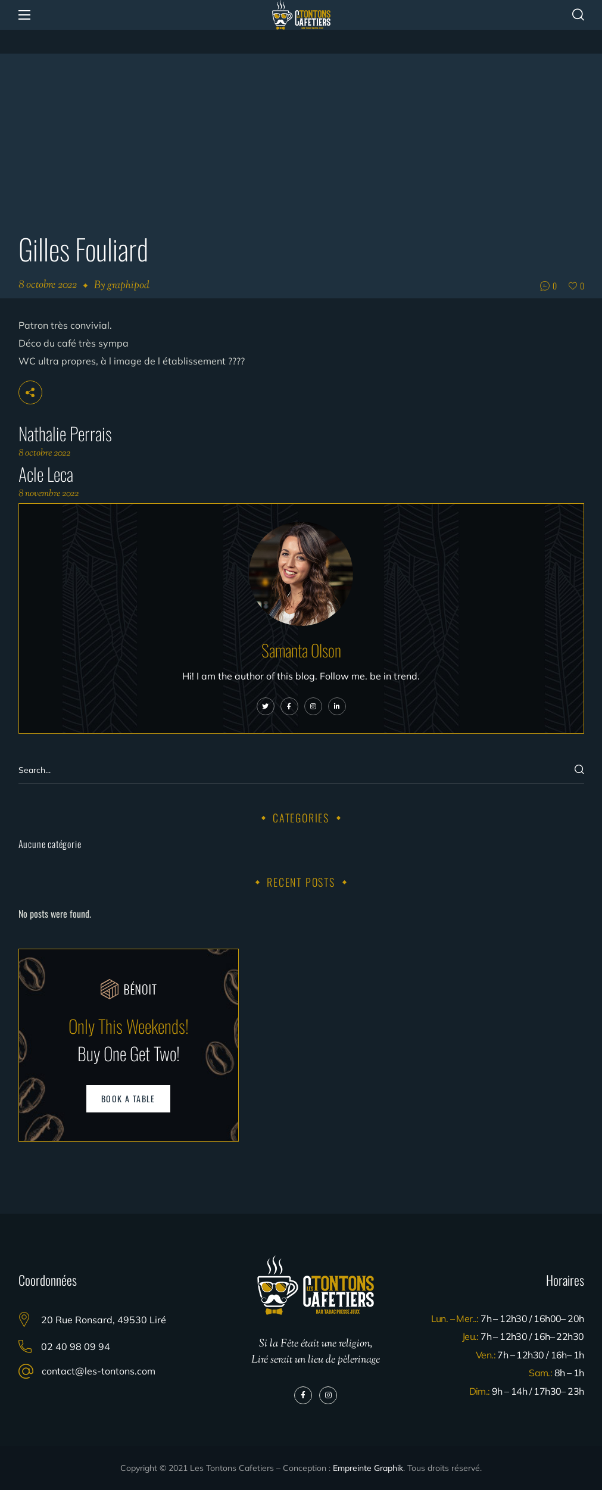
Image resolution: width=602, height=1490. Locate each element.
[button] (578, 15)
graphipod (128, 286)
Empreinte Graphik (368, 1468)
